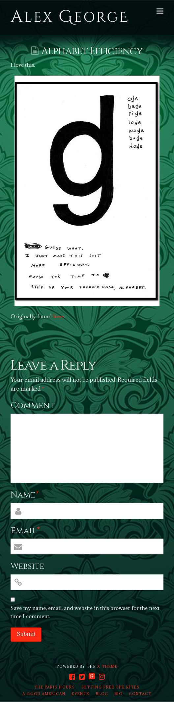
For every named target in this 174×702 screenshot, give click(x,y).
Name (25, 495)
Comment (33, 405)
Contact (140, 693)
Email (26, 531)
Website (27, 566)
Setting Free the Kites (110, 687)
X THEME (107, 666)
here (58, 316)
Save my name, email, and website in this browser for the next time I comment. (85, 612)
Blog (102, 693)
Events (81, 693)
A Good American (44, 693)
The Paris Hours (54, 687)
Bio (119, 693)
